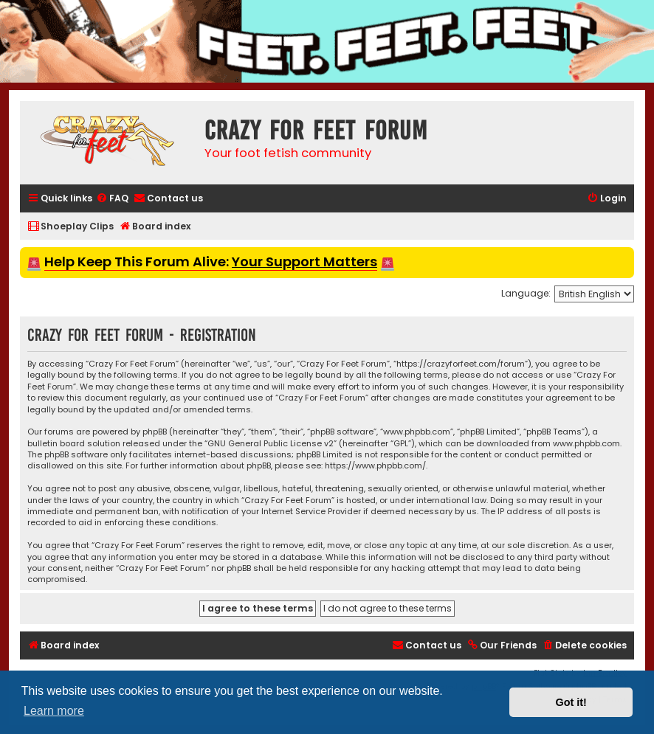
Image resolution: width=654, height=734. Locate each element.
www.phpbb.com (586, 443)
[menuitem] (112, 199)
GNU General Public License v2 (270, 443)
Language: (526, 293)
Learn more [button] (54, 710)
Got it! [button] (571, 702)
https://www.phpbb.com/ (375, 465)
